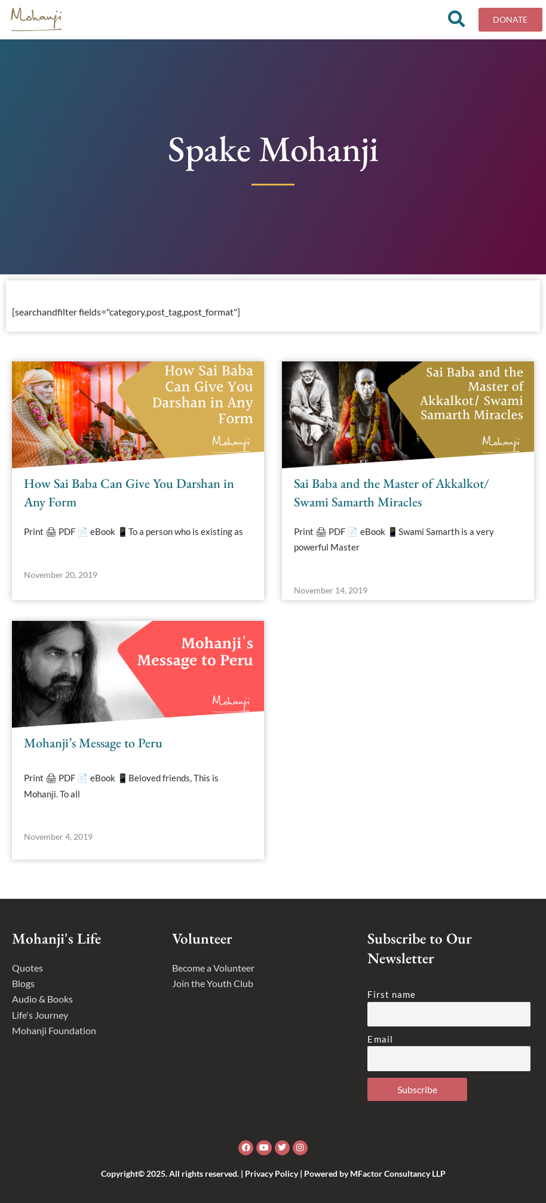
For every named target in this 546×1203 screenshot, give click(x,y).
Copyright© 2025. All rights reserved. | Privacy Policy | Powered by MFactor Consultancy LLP (273, 1173)
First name (391, 994)
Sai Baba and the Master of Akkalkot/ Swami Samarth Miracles (391, 497)
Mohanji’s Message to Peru (93, 747)
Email (380, 1039)
